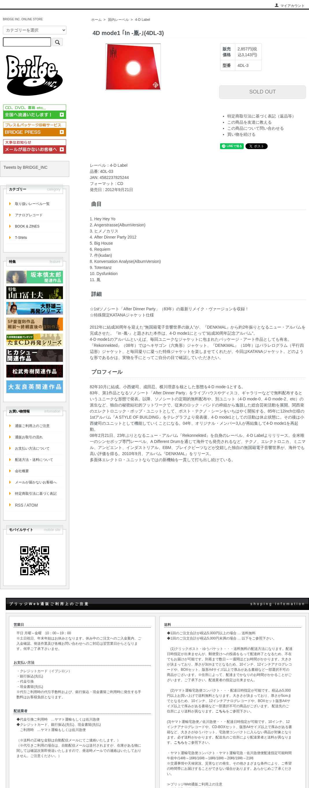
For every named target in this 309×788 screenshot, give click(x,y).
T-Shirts (21, 238)
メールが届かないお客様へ (36, 482)
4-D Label (142, 20)
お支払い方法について (32, 448)
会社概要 (22, 471)
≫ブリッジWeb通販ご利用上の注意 (194, 784)
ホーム (96, 20)
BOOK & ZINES (27, 226)
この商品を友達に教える (249, 122)
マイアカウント (289, 6)
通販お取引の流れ (29, 437)
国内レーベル (118, 20)
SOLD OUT (262, 92)
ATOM (32, 505)
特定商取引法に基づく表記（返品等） (261, 116)
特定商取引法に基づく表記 (36, 494)
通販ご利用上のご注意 (32, 426)
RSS (19, 505)
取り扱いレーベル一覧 (32, 204)
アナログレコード (29, 215)
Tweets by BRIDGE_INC (25, 167)
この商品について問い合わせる (255, 128)
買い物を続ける (241, 134)
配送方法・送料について (34, 460)
